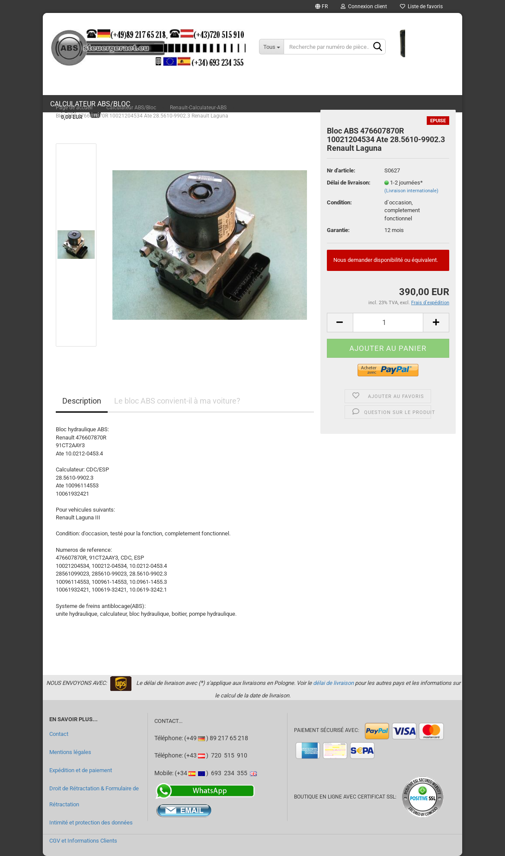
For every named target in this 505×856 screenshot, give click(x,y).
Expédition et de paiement (80, 770)
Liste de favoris (421, 6)
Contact (58, 734)
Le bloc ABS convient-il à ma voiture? (177, 400)
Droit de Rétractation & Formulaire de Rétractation (94, 796)
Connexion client (364, 6)
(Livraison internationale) (411, 191)
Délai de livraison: (349, 182)
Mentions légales (70, 752)
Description (81, 400)
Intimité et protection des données (91, 822)
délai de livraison (333, 683)
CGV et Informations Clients (83, 840)
